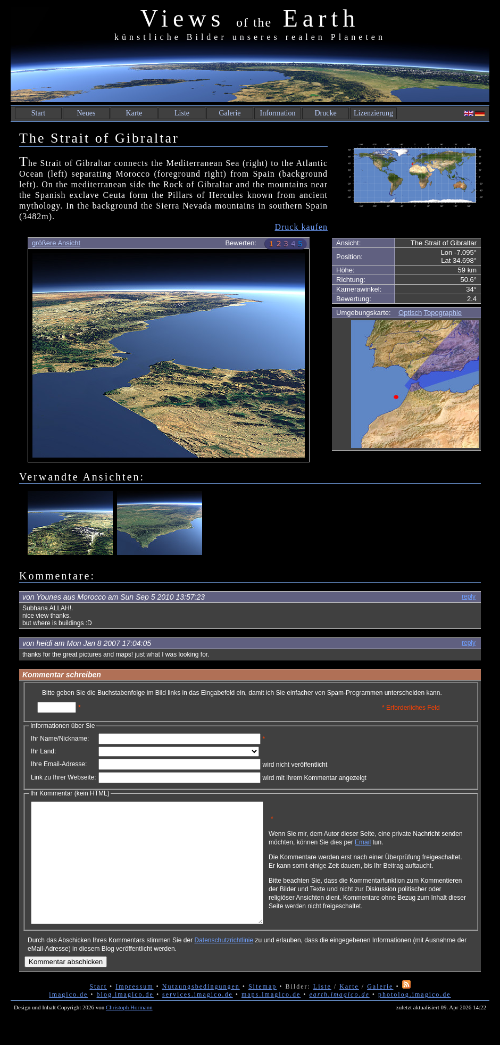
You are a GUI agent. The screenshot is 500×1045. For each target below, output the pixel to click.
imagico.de (68, 1018)
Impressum (134, 1010)
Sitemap (262, 1010)
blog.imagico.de (125, 1018)
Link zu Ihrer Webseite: (63, 777)
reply (469, 596)
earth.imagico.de (339, 1018)
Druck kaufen (301, 226)
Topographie (443, 313)
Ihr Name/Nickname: (60, 738)
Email (413, 846)
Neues (86, 113)
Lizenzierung (373, 113)
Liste (181, 113)
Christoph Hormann (129, 1031)
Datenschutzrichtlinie (223, 964)
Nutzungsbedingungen (201, 1010)
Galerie (229, 113)
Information (278, 113)
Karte (134, 113)
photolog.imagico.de (414, 1018)
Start (38, 113)
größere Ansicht (56, 243)
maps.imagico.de (271, 1018)
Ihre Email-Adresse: (59, 764)
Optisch (410, 313)
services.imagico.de (197, 1018)
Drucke (325, 113)
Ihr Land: (43, 751)
